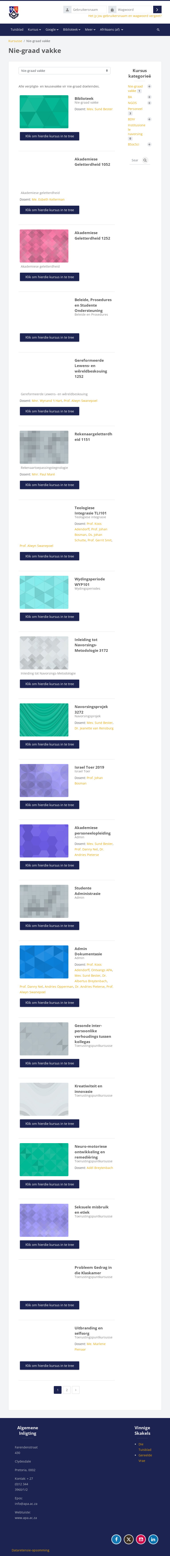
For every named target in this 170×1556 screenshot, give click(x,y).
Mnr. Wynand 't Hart (47, 401)
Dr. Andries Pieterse (90, 986)
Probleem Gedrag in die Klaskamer (93, 1270)
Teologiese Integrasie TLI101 (91, 510)
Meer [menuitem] (89, 29)
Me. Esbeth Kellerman (48, 199)
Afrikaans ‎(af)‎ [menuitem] (110, 29)
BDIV (131, 119)
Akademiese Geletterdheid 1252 (92, 235)
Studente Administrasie (87, 890)
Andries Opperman (59, 986)
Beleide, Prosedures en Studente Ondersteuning (93, 305)
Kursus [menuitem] (33, 29)
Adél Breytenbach (100, 1168)
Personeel (135, 111)
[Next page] (76, 1390)
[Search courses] (135, 160)
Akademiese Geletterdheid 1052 (92, 162)
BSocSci (133, 144)
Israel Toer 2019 (89, 767)
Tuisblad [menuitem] (17, 29)
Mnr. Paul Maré (43, 474)
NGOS (132, 103)
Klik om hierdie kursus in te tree (49, 136)
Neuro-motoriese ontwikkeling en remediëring (91, 1152)
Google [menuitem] (51, 29)
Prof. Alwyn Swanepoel (80, 401)
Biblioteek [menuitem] (70, 29)
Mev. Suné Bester (100, 109)
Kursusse (15, 41)
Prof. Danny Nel (86, 849)
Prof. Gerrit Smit (100, 540)
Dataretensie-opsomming (30, 1550)
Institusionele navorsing (136, 132)
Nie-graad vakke (135, 88)
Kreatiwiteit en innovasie (88, 1088)
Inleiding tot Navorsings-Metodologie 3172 (91, 645)
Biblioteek (84, 98)
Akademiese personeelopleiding (93, 830)
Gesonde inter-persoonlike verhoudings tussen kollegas (93, 1033)
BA (130, 97)
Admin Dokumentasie (88, 951)
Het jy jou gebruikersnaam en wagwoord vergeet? (125, 16)
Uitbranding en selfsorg (89, 1330)
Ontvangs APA (101, 970)
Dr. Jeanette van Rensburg (94, 728)
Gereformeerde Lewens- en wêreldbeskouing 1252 (91, 368)
